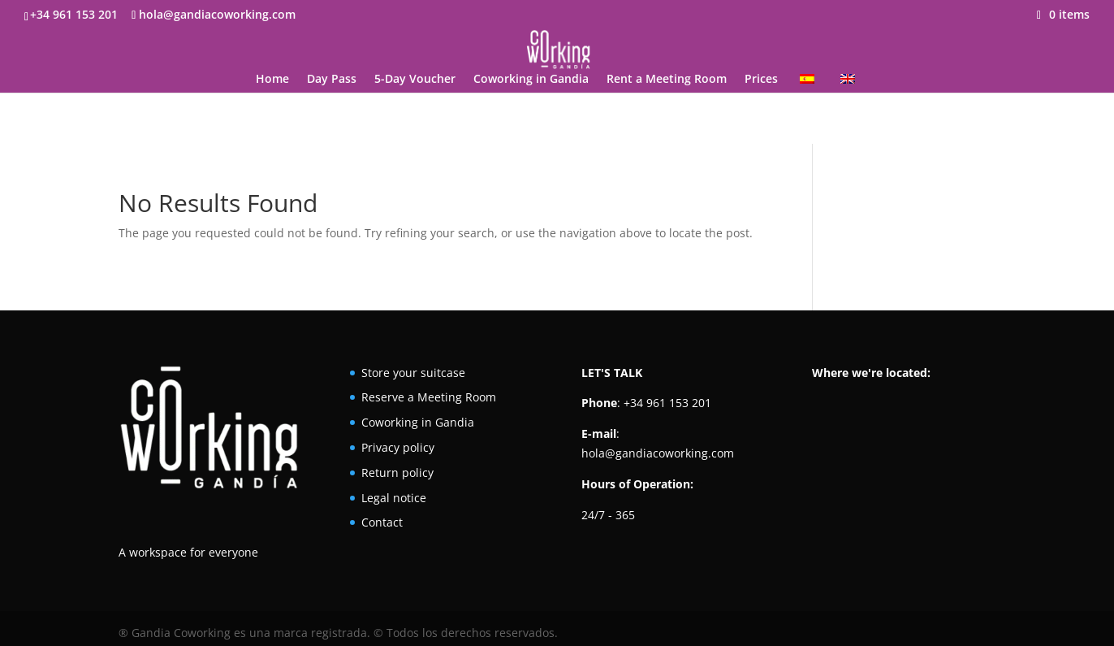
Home (272, 79)
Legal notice (393, 497)
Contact (382, 522)
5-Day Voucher (415, 79)
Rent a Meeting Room (667, 79)
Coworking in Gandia (531, 79)
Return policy (397, 472)
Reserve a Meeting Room (428, 397)
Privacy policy (397, 447)
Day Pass (331, 79)
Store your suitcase (413, 372)
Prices (761, 79)
